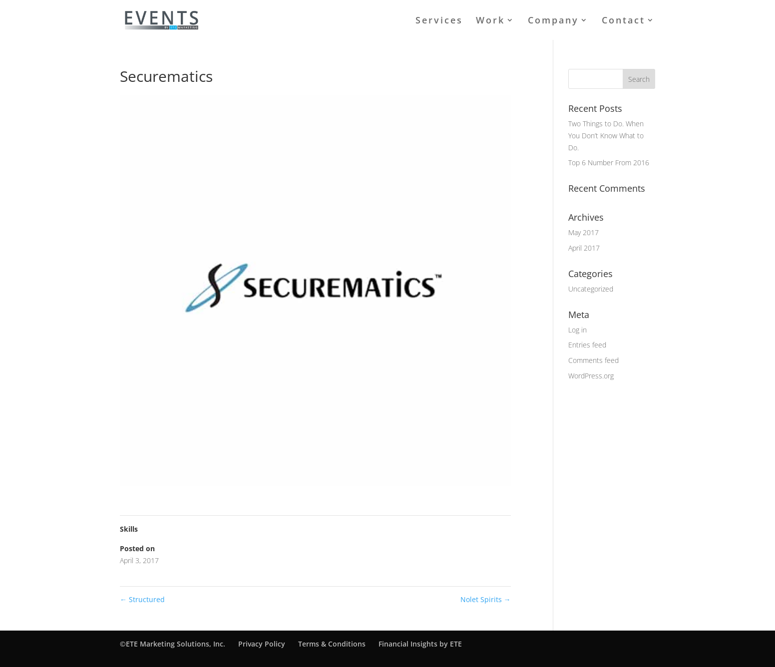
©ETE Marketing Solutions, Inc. (172, 644)
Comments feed (593, 360)
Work (490, 21)
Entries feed (587, 344)
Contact (623, 21)
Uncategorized (590, 289)
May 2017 (583, 232)
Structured (142, 599)
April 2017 (584, 248)
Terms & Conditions (332, 644)
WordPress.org (591, 375)
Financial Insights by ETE (420, 644)
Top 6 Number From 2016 (608, 162)
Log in (577, 329)
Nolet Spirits (485, 599)
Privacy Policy (261, 644)
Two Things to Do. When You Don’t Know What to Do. (606, 135)
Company (553, 21)
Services (439, 21)
